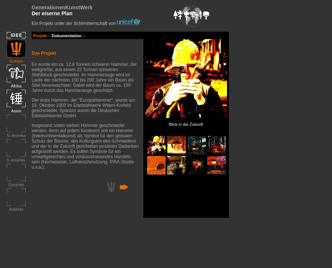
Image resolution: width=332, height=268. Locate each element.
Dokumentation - (68, 36)
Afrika (16, 86)
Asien (16, 111)
